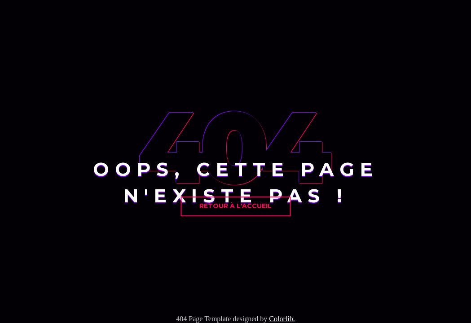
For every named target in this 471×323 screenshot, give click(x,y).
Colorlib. (282, 319)
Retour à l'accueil (235, 206)
